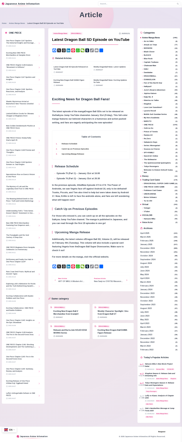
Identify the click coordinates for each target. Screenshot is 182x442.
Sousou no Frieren (159, 149)
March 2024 (145, 282)
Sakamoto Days (159, 142)
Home (4, 23)
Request (161, 432)
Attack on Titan (159, 45)
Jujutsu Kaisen (159, 93)
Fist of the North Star (159, 83)
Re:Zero (159, 139)
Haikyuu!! (159, 86)
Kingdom (159, 104)
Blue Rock (159, 59)
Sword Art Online (159, 156)
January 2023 (146, 335)
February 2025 (146, 241)
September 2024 (147, 259)
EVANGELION (159, 80)
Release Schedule (69, 144)
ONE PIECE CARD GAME (159, 187)
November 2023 (147, 297)
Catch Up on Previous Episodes (75, 149)
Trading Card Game (158, 180)
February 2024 (146, 286)
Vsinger (159, 208)
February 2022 (146, 350)
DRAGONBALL (76, 33)
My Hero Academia (159, 118)
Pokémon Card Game (159, 190)
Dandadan (159, 73)
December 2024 (147, 248)
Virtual (158, 204)
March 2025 (145, 237)
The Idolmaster (159, 160)
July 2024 (144, 267)
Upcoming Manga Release (73, 154)
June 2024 (144, 271)
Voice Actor (158, 222)
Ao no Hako (159, 41)
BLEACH (159, 55)
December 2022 (147, 338)
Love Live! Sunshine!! (159, 107)
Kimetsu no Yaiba (159, 100)
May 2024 (144, 274)
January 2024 (146, 290)
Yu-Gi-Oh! (159, 201)
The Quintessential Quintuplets (159, 163)
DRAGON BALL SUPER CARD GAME (159, 183)
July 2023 (144, 312)
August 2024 (146, 263)
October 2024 (146, 256)
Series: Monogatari (159, 146)
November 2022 (147, 342)
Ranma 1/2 (159, 135)
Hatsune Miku (159, 219)
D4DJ (159, 69)
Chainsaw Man (159, 66)
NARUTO (159, 121)
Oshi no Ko (159, 128)
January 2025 (146, 244)
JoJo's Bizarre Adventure (159, 90)
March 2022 (145, 346)
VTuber (159, 212)
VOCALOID (158, 215)
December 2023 (147, 293)
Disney (158, 176)
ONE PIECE (159, 125)
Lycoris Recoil (159, 111)
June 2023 (144, 316)
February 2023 (146, 331)
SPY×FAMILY (159, 153)
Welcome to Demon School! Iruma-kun (159, 171)
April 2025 (144, 233)
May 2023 (144, 320)
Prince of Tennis (159, 132)
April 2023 (144, 323)
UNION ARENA (159, 194)
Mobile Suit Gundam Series (159, 114)
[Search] (177, 3)
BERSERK (159, 48)
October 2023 (146, 301)
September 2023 (147, 305)
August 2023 (146, 308)
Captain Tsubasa (159, 62)
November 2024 (147, 252)
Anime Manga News (17, 23)
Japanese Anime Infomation (21, 3)
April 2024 (144, 278)
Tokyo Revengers (159, 166)
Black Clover (159, 52)
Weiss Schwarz (159, 197)
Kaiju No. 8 (159, 97)
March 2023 (145, 327)
